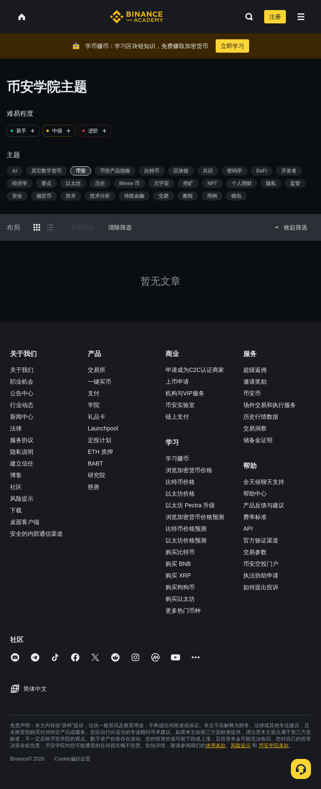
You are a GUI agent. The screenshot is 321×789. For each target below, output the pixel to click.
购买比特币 (180, 552)
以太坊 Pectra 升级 (190, 505)
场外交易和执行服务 (269, 405)
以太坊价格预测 (186, 540)
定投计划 (99, 440)
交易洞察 (255, 428)
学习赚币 (177, 458)
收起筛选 (290, 227)
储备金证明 (258, 440)
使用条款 (216, 745)
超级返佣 (255, 370)
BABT (95, 463)
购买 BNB (178, 563)
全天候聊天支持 (263, 481)
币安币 (252, 393)
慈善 (93, 487)
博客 (16, 475)
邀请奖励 (255, 381)
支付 (93, 393)
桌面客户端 (24, 522)
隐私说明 (21, 451)
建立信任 (21, 463)
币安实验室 (180, 405)
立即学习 (232, 46)
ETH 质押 (100, 451)
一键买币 (99, 381)
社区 (16, 487)
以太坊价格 (180, 493)
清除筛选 (120, 227)
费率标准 (255, 517)
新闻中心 (21, 416)
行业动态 (21, 405)
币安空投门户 (260, 563)
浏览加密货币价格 (189, 470)
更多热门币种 (183, 610)
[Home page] (136, 16)
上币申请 (177, 381)
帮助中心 (255, 493)
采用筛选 (82, 227)
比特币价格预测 (186, 528)
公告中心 (21, 393)
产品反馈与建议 (263, 505)
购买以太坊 (180, 599)
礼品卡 (96, 416)
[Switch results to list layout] (50, 227)
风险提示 (21, 498)
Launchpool (103, 428)
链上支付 (177, 416)
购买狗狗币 (180, 587)
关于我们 (21, 370)
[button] (301, 17)
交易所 (96, 370)
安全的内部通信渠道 (36, 533)
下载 (16, 510)
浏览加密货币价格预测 (195, 517)
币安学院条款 (274, 745)
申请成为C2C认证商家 (195, 370)
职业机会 (21, 381)
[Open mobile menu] (301, 16)
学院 (93, 405)
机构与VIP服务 (185, 393)
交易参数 (255, 552)
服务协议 (21, 440)
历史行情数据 (260, 416)
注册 (275, 16)
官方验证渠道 (260, 540)
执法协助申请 (260, 575)
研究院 (96, 475)
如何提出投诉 (260, 587)
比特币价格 (180, 481)
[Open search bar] (246, 16)
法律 (16, 428)
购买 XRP (178, 575)
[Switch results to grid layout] (36, 227)
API (248, 528)
